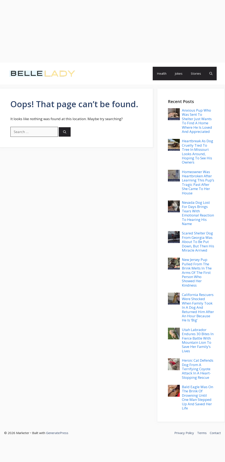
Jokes (178, 73)
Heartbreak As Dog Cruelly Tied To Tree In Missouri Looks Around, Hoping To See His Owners (197, 151)
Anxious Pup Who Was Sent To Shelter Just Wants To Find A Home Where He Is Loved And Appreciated (197, 121)
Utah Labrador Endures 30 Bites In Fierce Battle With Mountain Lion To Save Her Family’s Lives (198, 340)
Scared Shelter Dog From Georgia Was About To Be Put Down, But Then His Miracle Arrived (198, 242)
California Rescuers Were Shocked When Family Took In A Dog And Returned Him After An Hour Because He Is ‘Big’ (198, 307)
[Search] (65, 132)
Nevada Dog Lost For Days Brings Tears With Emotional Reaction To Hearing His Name (198, 213)
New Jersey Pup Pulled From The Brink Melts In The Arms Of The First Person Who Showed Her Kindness (197, 272)
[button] (211, 73)
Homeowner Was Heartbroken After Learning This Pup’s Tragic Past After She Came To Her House (198, 182)
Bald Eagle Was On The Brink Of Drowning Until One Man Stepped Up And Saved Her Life (197, 397)
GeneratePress (57, 433)
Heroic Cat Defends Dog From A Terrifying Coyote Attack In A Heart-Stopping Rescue (197, 369)
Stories (196, 73)
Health (161, 73)
